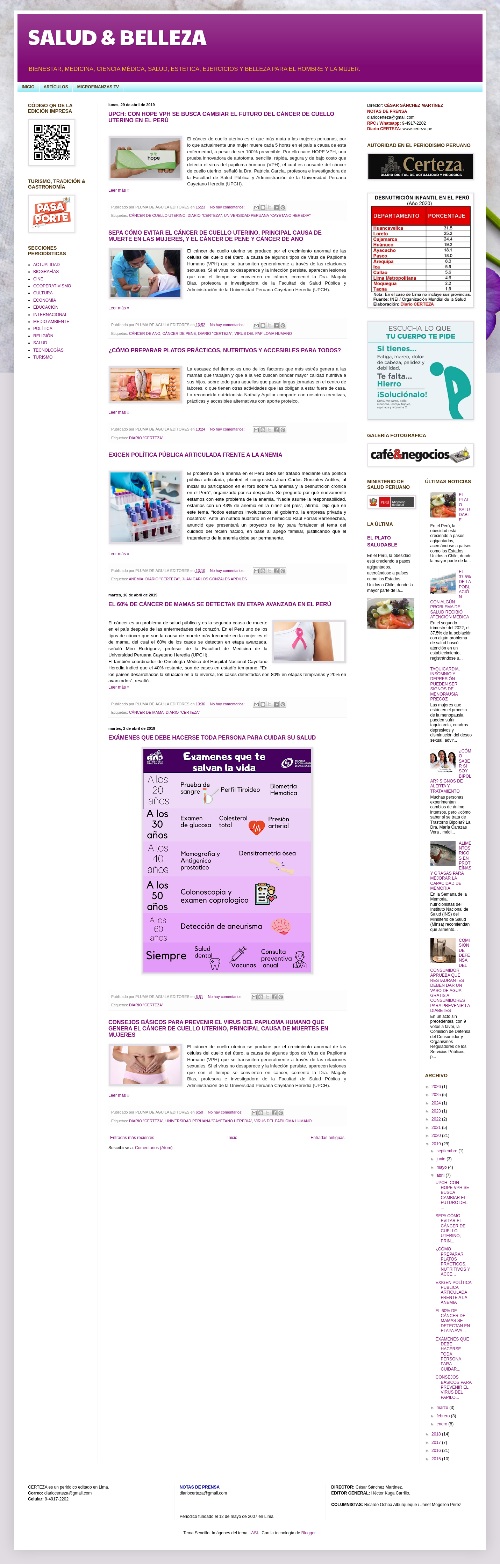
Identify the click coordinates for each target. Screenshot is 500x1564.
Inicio (232, 1137)
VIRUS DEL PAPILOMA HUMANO (263, 333)
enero (442, 1424)
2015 (436, 1458)
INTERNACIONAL (50, 314)
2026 (436, 1086)
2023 (436, 1111)
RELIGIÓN (43, 335)
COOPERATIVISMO (52, 286)
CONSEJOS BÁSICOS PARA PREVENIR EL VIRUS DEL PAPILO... (453, 1387)
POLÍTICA (42, 328)
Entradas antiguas (327, 1137)
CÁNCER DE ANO (144, 333)
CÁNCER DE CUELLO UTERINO (157, 215)
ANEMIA (136, 579)
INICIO (28, 87)
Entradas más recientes (132, 1137)
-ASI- (254, 1532)
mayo (442, 1167)
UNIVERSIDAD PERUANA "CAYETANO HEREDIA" (267, 215)
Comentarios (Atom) (153, 1147)
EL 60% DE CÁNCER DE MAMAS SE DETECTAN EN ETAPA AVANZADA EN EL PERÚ (219, 604)
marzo (442, 1407)
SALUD (40, 342)
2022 (436, 1119)
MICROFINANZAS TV (98, 87)
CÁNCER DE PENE (179, 333)
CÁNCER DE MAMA (146, 712)
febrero (443, 1416)
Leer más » (118, 190)
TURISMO (42, 357)
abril (440, 1175)
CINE (38, 279)
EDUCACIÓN (45, 307)
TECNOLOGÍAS (48, 350)
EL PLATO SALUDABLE (464, 507)
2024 (436, 1103)
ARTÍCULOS (56, 87)
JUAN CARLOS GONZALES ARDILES (214, 579)
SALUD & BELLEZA (117, 36)
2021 (436, 1127)
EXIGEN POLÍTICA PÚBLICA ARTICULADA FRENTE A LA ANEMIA (195, 455)
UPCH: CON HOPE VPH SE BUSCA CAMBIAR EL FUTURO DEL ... (452, 1195)
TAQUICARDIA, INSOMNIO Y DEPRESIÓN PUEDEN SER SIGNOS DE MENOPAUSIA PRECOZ (445, 684)
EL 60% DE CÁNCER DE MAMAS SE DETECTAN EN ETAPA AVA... (452, 1321)
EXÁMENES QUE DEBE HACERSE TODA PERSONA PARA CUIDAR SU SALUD (212, 738)
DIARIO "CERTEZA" (204, 215)
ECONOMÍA (44, 300)
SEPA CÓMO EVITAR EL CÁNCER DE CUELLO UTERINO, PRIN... (450, 1228)
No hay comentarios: (227, 207)
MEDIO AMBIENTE (51, 321)
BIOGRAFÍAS (46, 271)
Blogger (308, 1532)
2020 (436, 1135)
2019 (436, 1143)
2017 (436, 1442)
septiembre (447, 1150)
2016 (436, 1450)
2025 (436, 1094)
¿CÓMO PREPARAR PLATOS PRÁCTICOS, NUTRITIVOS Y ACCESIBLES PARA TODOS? (224, 350)
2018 (436, 1434)
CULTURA (43, 293)
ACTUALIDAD (46, 264)
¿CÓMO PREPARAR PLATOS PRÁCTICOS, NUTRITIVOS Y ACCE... (452, 1262)
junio (441, 1159)
